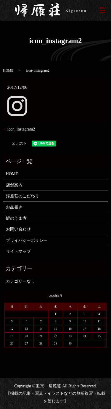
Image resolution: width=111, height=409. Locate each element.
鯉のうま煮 (16, 218)
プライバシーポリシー (26, 240)
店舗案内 (14, 185)
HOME (8, 70)
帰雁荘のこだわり (22, 196)
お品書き (14, 207)
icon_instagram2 (21, 129)
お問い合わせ (18, 229)
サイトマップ (18, 251)
